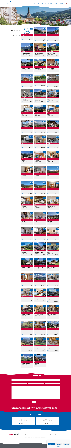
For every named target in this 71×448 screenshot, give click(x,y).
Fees (36, 445)
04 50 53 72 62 (24, 423)
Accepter (51, 444)
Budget (12, 33)
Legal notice (39, 445)
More (22, 39)
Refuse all (59, 444)
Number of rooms (14, 38)
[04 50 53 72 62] (19, 423)
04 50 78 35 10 (49, 423)
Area (12, 28)
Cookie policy (58, 446)
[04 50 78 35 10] (43, 423)
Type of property (14, 30)
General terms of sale (32, 445)
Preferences (66, 444)
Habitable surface (14, 35)
